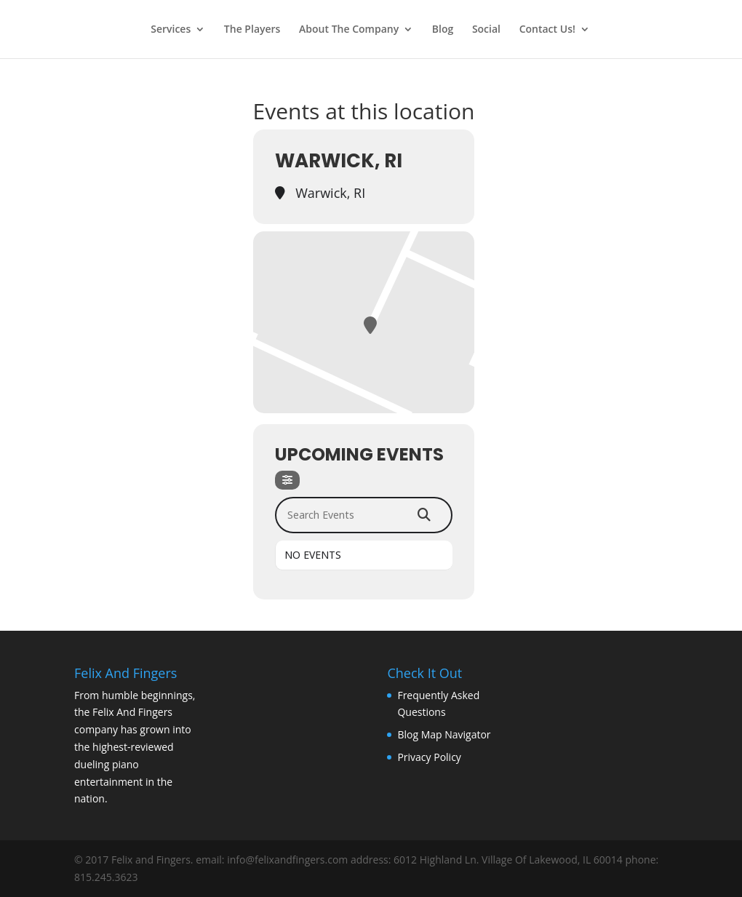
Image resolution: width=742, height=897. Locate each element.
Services (171, 30)
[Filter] (287, 480)
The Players (252, 30)
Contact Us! (547, 30)
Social (486, 30)
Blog (442, 30)
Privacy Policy (428, 757)
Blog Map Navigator (443, 734)
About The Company (349, 30)
